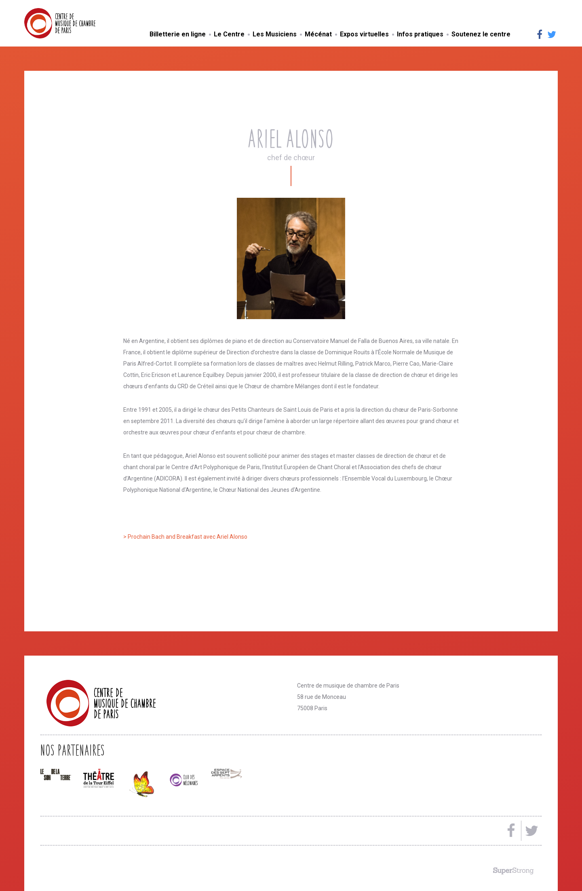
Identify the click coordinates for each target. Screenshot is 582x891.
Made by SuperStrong (513, 871)
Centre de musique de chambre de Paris (78, 23)
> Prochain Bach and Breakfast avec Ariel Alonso (185, 536)
